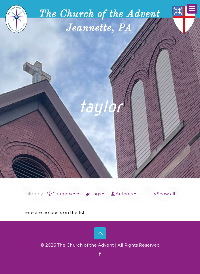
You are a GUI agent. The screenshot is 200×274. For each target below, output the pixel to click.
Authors (123, 193)
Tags (95, 193)
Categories (63, 193)
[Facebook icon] (100, 253)
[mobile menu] (192, 9)
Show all (163, 193)
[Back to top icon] (100, 233)
